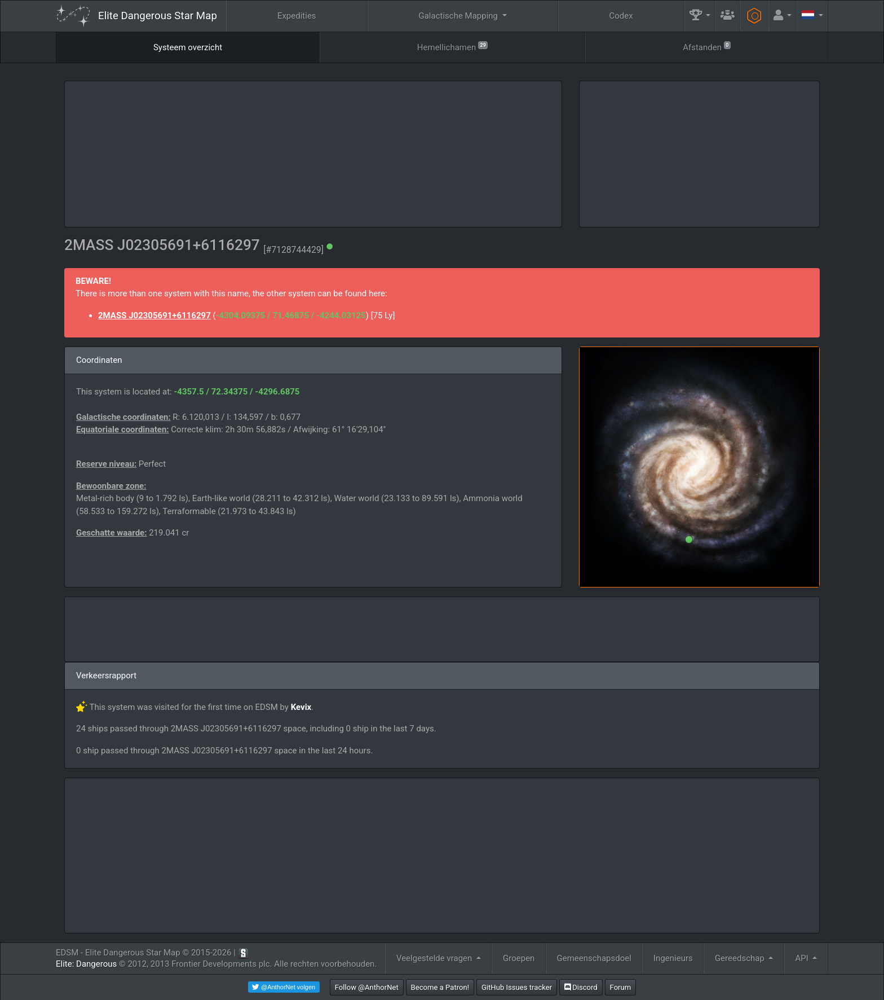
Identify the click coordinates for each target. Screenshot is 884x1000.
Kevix (301, 707)
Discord (581, 987)
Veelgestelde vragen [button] (435, 958)
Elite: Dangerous (86, 964)
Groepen (518, 958)
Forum (620, 987)
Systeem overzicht (187, 47)
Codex (621, 16)
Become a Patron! (440, 987)
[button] (700, 16)
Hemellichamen (452, 46)
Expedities (296, 16)
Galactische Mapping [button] (459, 16)
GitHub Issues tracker (516, 987)
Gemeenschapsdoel (594, 958)
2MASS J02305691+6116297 (154, 315)
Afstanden (707, 46)
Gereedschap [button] (741, 958)
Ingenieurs (673, 958)
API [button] (803, 958)
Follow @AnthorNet (367, 987)
